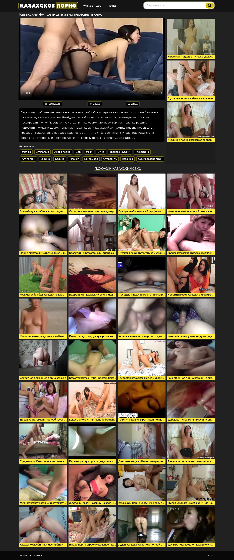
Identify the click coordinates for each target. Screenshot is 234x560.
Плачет (74, 159)
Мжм (89, 152)
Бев (78, 152)
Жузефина (142, 152)
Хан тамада (91, 159)
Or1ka (100, 152)
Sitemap (209, 555)
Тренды (111, 5)
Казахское (48, 5)
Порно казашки (31, 555)
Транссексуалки (120, 152)
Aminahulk (28, 159)
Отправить (110, 159)
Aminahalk (42, 152)
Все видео (92, 5)
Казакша (127, 159)
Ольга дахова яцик (150, 159)
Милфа (26, 152)
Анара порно (62, 152)
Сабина (45, 159)
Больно (59, 159)
